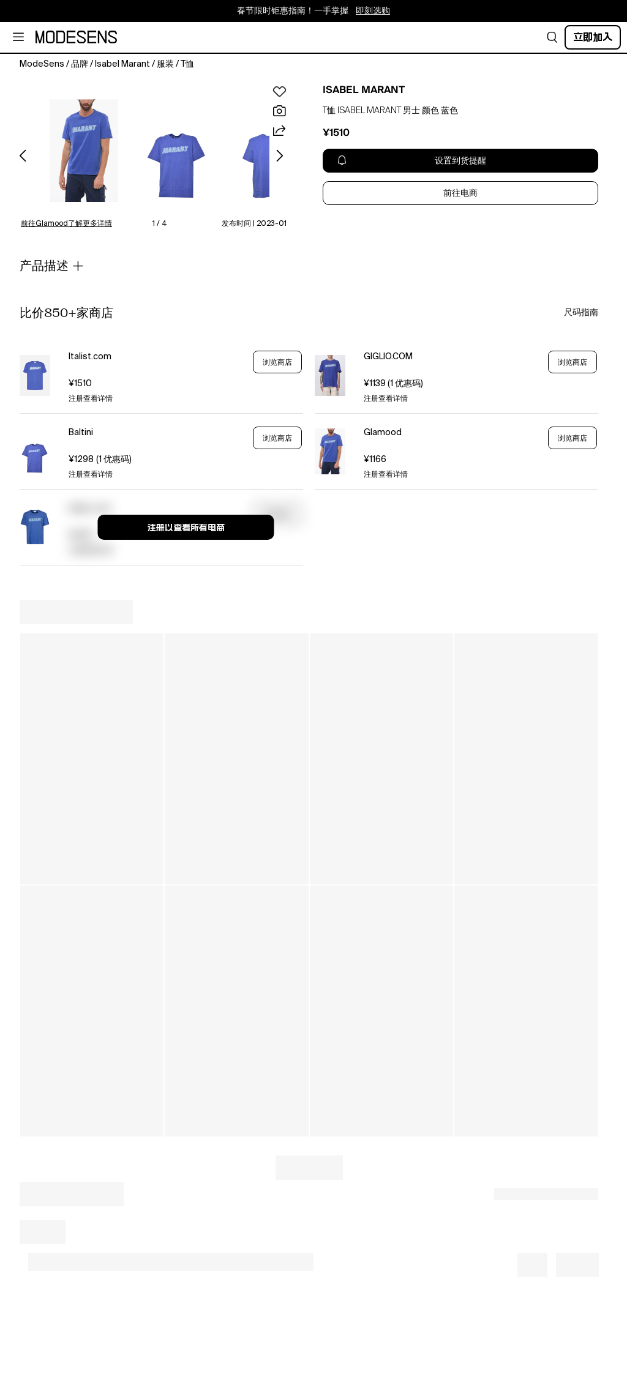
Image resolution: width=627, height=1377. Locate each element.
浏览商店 (277, 362)
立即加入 (592, 37)
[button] (552, 37)
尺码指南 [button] (581, 312)
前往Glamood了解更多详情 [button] (66, 224)
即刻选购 (373, 11)
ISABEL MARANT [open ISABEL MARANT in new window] (364, 90)
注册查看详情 (91, 399)
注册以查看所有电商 (186, 527)
